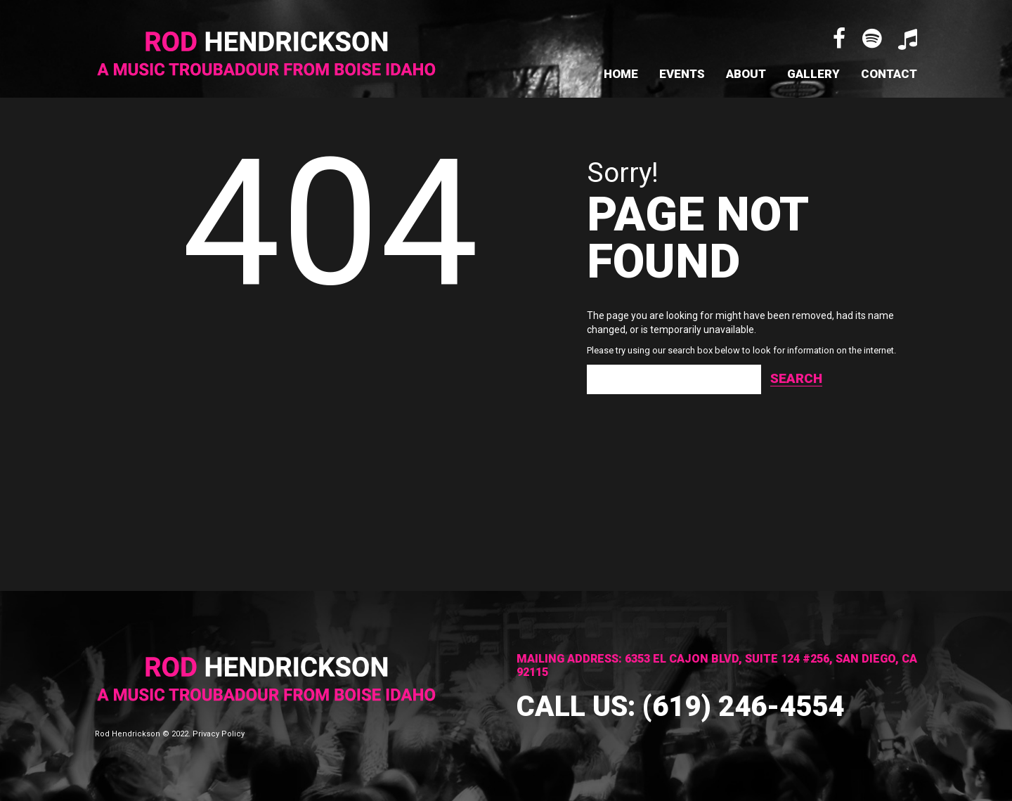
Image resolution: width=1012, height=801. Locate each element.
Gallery (813, 74)
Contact (889, 74)
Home (621, 74)
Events (682, 74)
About (746, 74)
